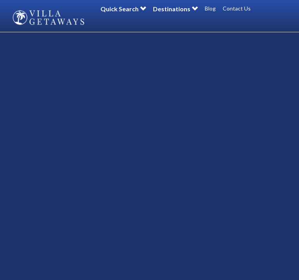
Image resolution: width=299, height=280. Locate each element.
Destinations (175, 8)
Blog (210, 8)
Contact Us (237, 8)
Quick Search (123, 8)
